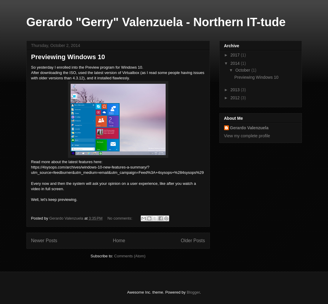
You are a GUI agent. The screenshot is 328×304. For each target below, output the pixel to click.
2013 (235, 89)
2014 (235, 63)
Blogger (193, 292)
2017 (235, 55)
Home (119, 240)
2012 (235, 97)
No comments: (120, 218)
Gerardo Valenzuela (249, 127)
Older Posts (193, 240)
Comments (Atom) (129, 256)
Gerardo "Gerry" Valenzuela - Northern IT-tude (156, 22)
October (243, 70)
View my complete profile (247, 135)
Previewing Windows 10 (68, 57)
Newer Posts (44, 240)
